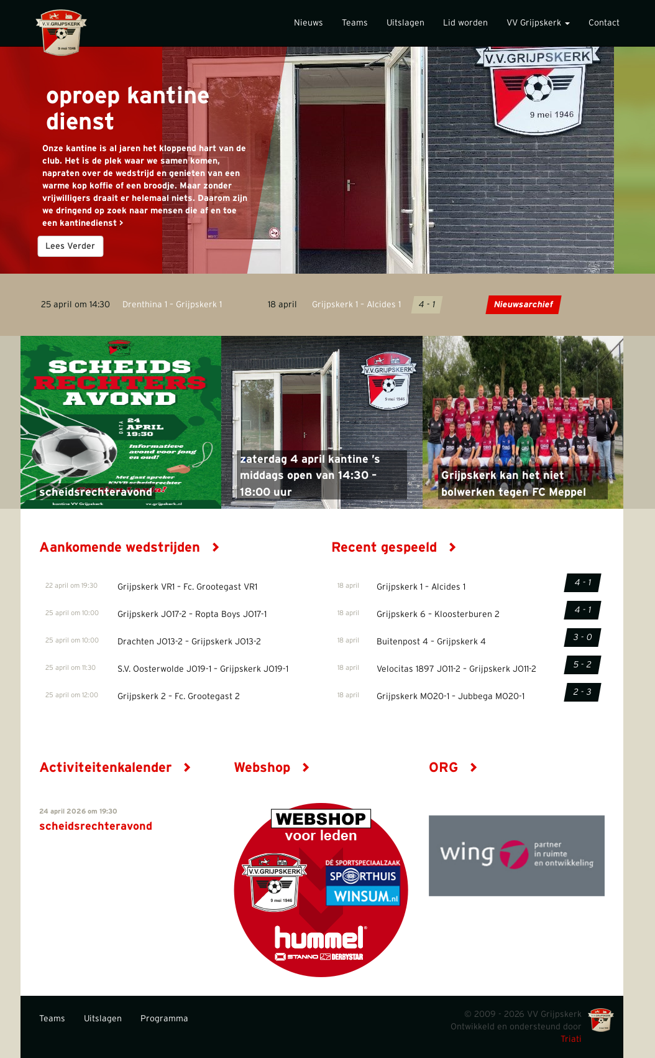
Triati (571, 1039)
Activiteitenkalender (115, 767)
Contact (604, 23)
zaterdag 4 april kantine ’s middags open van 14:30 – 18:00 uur (310, 476)
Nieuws (308, 23)
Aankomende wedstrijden (129, 547)
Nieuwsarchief (523, 304)
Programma (164, 1018)
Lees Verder (71, 246)
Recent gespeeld (394, 547)
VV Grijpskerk (538, 23)
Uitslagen (405, 23)
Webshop (272, 767)
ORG (453, 767)
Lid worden (465, 23)
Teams (355, 23)
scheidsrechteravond (95, 492)
